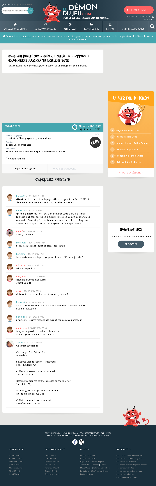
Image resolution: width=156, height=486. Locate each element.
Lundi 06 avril (14, 474)
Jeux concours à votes (125, 468)
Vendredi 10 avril (16, 461)
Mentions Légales (65, 435)
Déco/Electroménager (100, 471)
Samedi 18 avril (51, 471)
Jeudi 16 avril (50, 465)
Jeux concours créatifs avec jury (129, 471)
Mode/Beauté (85, 468)
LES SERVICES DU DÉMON (133, 26)
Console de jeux (97, 461)
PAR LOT (110, 26)
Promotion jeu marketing (126, 477)
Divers (91, 474)
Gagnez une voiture (88, 458)
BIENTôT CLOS (70, 26)
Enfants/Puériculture (101, 468)
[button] (152, 26)
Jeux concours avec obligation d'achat (131, 465)
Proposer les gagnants (25, 168)
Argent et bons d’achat (89, 465)
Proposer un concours (86, 435)
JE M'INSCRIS (149, 17)
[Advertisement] (52, 98)
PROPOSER (131, 244)
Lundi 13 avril (14, 455)
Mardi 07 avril (14, 471)
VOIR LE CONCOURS (64, 168)
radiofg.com (12, 126)
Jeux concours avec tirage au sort (129, 455)
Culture (104, 465)
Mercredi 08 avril (16, 468)
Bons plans (104, 435)
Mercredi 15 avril (52, 461)
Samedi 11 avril (15, 458)
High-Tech (84, 461)
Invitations (84, 471)
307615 (97, 134)
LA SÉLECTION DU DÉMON (15, 26)
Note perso (16, 158)
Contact (51, 435)
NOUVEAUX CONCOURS (45, 26)
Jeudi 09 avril (14, 465)
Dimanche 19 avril (52, 474)
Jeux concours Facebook (126, 461)
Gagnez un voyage (87, 455)
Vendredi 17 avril (52, 468)
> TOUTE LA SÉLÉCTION (131, 172)
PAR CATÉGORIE (91, 26)
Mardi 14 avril (50, 458)
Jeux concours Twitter (125, 474)
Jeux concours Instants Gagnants (129, 458)
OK (30, 10)
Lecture (83, 474)
